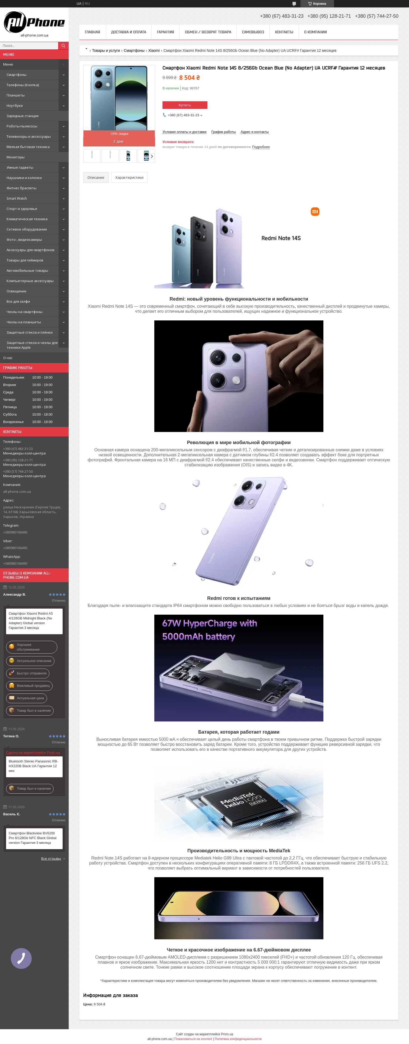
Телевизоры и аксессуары (29, 136)
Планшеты (16, 95)
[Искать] (63, 46)
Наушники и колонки (24, 177)
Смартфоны (16, 74)
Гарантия (165, 32)
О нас (7, 357)
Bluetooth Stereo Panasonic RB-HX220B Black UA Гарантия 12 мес (33, 766)
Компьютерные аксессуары (30, 280)
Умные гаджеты (20, 167)
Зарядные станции (23, 115)
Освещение (16, 291)
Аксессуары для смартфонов (30, 249)
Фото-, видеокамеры (24, 239)
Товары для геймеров (25, 260)
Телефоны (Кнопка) (23, 84)
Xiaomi (154, 50)
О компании (315, 32)
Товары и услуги (106, 50)
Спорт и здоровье (22, 208)
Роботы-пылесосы (22, 126)
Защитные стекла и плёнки (30, 332)
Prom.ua (227, 1034)
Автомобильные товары (27, 270)
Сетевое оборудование (27, 229)
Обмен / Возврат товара (208, 32)
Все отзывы (51, 858)
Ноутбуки (15, 105)
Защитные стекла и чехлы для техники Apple (32, 345)
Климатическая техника (27, 219)
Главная (92, 32)
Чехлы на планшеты (24, 322)
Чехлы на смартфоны (25, 311)
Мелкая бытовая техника (28, 146)
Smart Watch (17, 198)
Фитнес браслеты (21, 188)
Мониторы (16, 157)
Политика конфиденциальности (238, 1039)
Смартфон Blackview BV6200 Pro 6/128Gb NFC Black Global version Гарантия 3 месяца (33, 838)
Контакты (284, 32)
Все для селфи (18, 301)
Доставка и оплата (128, 32)
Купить (185, 105)
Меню (8, 64)
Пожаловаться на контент (193, 1039)
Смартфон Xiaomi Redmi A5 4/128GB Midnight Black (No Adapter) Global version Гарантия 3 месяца (31, 620)
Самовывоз (253, 32)
